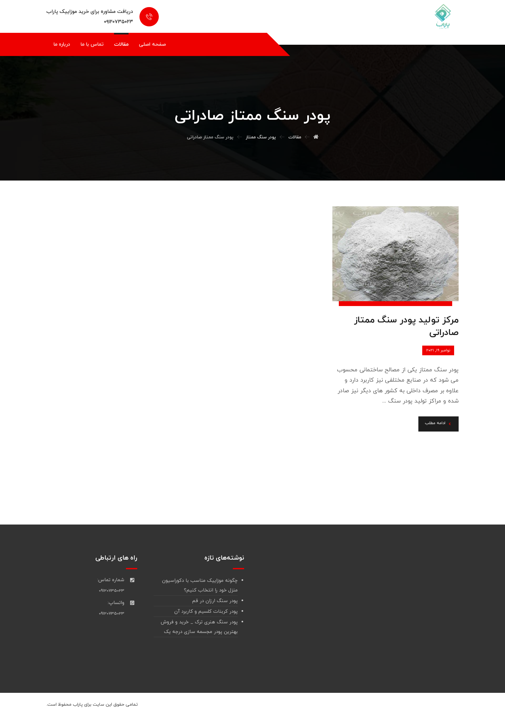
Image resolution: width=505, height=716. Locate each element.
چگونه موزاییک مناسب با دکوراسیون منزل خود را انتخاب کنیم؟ (200, 585)
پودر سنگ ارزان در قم (215, 601)
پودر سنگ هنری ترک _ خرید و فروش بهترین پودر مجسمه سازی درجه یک (199, 627)
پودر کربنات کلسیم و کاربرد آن (206, 611)
